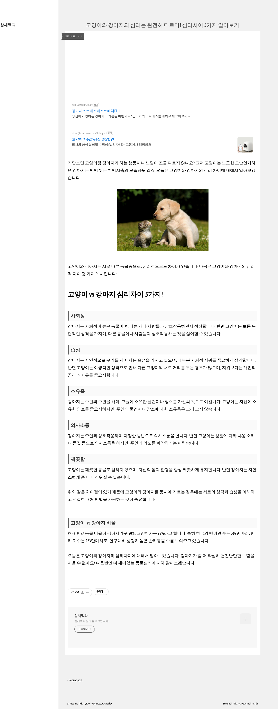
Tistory (237, 703)
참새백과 (8, 25)
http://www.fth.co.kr (82, 104)
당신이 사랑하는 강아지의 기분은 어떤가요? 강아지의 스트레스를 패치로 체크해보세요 (131, 116)
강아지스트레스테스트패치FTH (96, 111)
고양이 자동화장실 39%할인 (93, 139)
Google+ (108, 703)
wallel (255, 703)
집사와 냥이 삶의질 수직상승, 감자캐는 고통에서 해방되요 (111, 144)
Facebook (90, 703)
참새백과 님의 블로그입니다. (91, 621)
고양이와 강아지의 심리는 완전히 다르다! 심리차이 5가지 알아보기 (162, 25)
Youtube (99, 703)
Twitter (82, 703)
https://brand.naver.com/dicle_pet (89, 133)
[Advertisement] (162, 68)
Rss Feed (70, 703)
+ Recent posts (75, 680)
